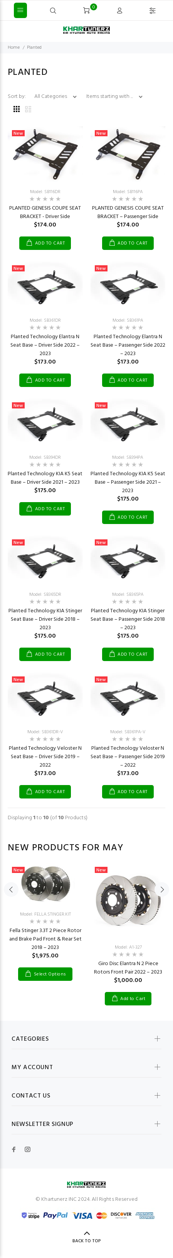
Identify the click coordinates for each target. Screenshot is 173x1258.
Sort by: (17, 96)
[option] (45, 916)
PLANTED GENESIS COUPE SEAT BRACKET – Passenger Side (128, 212)
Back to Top (86, 1241)
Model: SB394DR (45, 457)
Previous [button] (11, 889)
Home (14, 47)
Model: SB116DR (45, 192)
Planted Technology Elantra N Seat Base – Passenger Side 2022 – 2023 (128, 345)
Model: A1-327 (128, 947)
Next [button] (162, 889)
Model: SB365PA (128, 594)
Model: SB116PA (128, 192)
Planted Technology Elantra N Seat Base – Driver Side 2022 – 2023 (45, 345)
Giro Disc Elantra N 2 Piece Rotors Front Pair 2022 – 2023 (128, 968)
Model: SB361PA (128, 320)
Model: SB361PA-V (128, 732)
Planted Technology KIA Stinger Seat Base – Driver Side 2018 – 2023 (45, 619)
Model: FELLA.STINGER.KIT (45, 914)
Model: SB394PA (127, 457)
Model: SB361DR (45, 320)
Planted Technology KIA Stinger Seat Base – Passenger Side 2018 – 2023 (128, 619)
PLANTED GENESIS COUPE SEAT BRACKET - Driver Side (45, 212)
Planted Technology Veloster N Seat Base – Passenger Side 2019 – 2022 (128, 757)
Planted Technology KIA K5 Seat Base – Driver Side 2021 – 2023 (45, 478)
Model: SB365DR (45, 594)
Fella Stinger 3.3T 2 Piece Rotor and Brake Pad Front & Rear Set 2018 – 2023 (45, 939)
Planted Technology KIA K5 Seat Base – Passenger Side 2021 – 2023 (128, 482)
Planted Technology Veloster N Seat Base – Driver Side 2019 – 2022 (45, 757)
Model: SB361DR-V (45, 732)
